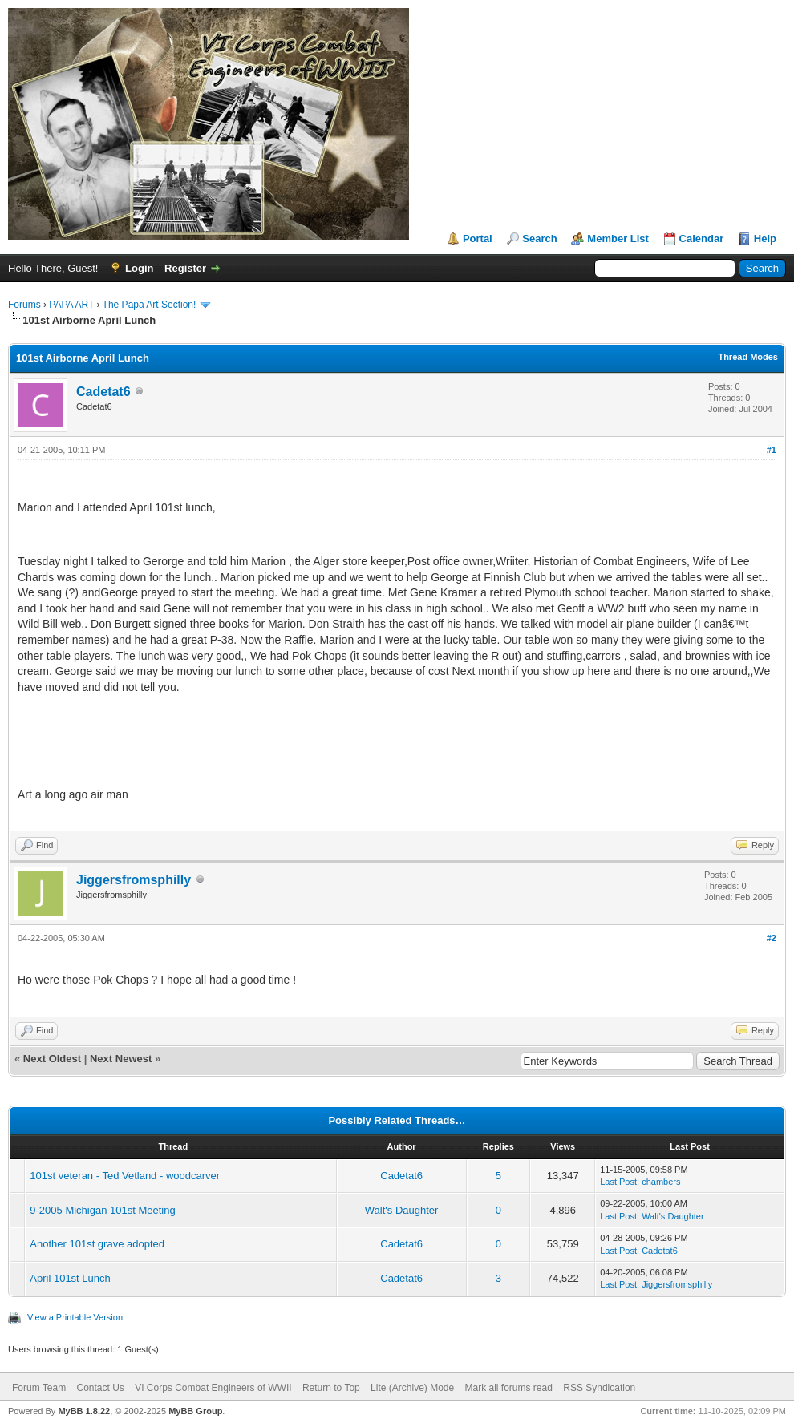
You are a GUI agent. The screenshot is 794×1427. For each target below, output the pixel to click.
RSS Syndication (599, 1387)
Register (185, 268)
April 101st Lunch (70, 1278)
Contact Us (100, 1387)
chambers (661, 1181)
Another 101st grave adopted (97, 1244)
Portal (477, 238)
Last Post (618, 1181)
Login (139, 268)
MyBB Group (195, 1411)
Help (765, 238)
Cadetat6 (103, 391)
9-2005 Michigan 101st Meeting (102, 1210)
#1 (771, 450)
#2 (771, 938)
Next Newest (121, 1059)
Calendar (701, 238)
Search (539, 238)
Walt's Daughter (402, 1210)
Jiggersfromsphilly (133, 880)
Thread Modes (748, 357)
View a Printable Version (75, 1317)
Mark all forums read (509, 1387)
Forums (24, 304)
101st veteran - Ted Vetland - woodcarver (125, 1176)
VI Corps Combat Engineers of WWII (213, 1387)
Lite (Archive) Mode (412, 1387)
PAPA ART (71, 304)
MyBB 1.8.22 (84, 1411)
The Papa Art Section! (149, 304)
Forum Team (39, 1387)
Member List (618, 238)
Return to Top (331, 1387)
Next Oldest (52, 1059)
